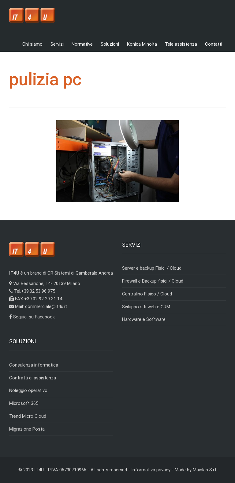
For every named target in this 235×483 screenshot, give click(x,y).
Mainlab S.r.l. (205, 470)
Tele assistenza (181, 44)
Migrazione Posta (27, 429)
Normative (82, 44)
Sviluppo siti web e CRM (146, 307)
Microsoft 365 (23, 403)
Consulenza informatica (33, 365)
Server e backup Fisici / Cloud (151, 268)
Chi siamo (32, 44)
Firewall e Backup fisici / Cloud (152, 281)
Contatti (213, 44)
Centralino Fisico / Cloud (147, 294)
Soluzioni (110, 44)
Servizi (57, 44)
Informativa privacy (150, 470)
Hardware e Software (144, 319)
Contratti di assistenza (32, 378)
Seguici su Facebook (32, 317)
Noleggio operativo (28, 390)
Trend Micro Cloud (27, 416)
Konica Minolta (142, 44)
